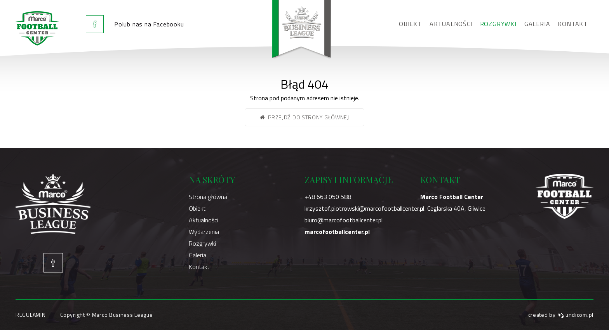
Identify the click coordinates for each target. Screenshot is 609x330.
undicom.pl (575, 315)
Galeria (537, 23)
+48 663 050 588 (327, 196)
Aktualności (451, 23)
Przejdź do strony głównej (304, 117)
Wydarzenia (204, 231)
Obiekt (410, 23)
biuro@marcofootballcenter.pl (343, 220)
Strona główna (208, 196)
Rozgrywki (498, 23)
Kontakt (573, 23)
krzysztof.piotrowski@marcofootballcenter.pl (364, 208)
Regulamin (30, 315)
